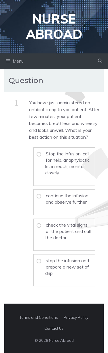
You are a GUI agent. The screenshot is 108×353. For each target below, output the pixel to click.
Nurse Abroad (54, 26)
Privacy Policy (76, 317)
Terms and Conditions (39, 317)
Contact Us (54, 328)
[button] (100, 61)
